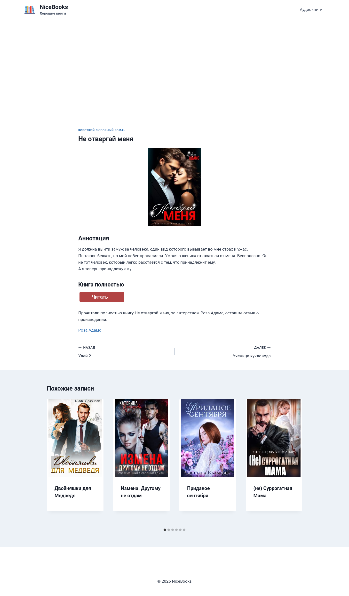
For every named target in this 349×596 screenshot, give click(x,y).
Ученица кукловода (225, 351)
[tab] (165, 530)
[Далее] (293, 462)
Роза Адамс (89, 330)
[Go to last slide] (55, 462)
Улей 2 (124, 351)
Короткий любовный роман (102, 130)
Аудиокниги (311, 9)
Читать (100, 297)
